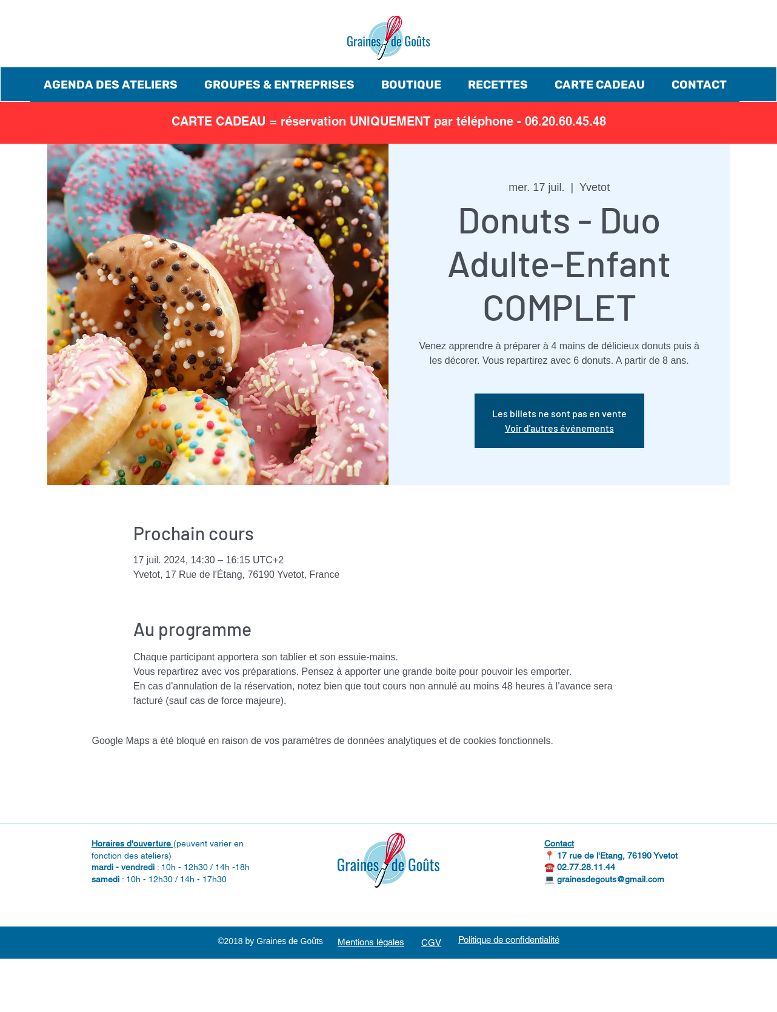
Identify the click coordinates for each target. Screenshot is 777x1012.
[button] (110, 84)
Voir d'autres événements (559, 428)
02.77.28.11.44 (586, 867)
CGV (431, 942)
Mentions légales (371, 942)
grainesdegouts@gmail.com (610, 879)
